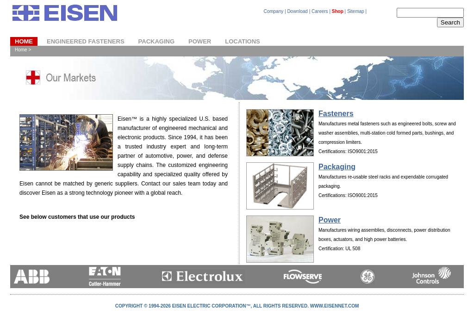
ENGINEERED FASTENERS (86, 41)
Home (24, 41)
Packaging (337, 167)
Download (297, 11)
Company (273, 11)
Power (329, 220)
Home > (23, 49)
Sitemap (355, 11)
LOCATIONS (242, 41)
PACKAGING (156, 41)
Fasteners (336, 113)
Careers (320, 11)
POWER (199, 41)
